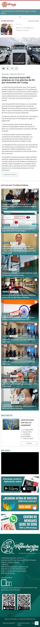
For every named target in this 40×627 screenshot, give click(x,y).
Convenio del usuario (23, 623)
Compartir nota (9, 175)
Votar (29, 443)
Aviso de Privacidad (8, 623)
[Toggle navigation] (37, 623)
